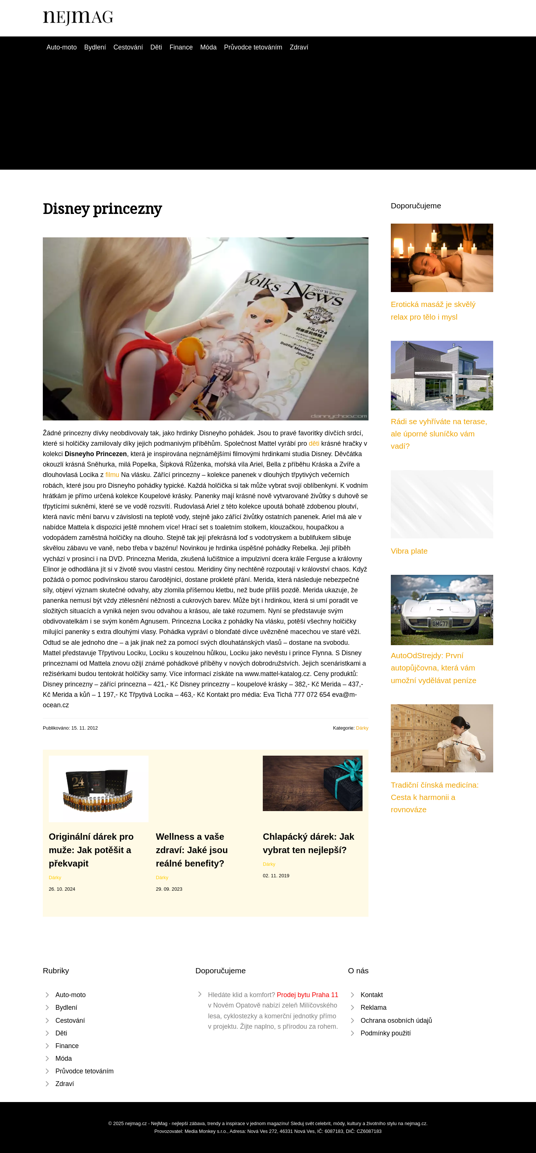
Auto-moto (62, 47)
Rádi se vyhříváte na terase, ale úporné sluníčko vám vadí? (439, 434)
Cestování (128, 47)
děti (314, 443)
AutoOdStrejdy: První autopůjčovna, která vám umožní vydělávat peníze (433, 668)
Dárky (362, 728)
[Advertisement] (268, 108)
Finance (181, 47)
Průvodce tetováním (253, 47)
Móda (208, 47)
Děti (156, 47)
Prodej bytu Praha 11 (307, 995)
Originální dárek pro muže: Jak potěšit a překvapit (91, 850)
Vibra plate (409, 551)
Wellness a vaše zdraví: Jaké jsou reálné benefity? (192, 850)
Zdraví (299, 47)
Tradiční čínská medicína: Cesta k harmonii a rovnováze (435, 797)
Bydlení (95, 47)
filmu (112, 474)
